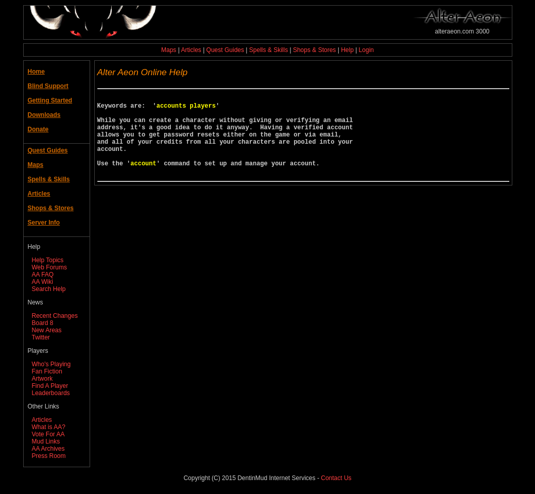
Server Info (44, 222)
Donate (38, 129)
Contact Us (336, 478)
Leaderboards (51, 393)
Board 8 (43, 323)
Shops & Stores (314, 50)
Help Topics (48, 260)
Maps (168, 50)
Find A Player (50, 385)
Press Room (49, 455)
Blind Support (48, 86)
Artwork (42, 378)
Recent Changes (55, 315)
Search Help (49, 289)
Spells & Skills (268, 50)
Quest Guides (225, 50)
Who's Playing (51, 364)
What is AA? (48, 427)
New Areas (47, 330)
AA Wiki (42, 281)
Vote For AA (48, 434)
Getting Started (50, 100)
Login (366, 50)
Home (36, 71)
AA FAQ (43, 274)
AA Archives (48, 448)
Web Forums (49, 267)
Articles (191, 50)
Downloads (44, 114)
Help (347, 50)
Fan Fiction (47, 371)
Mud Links (46, 441)
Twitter (41, 337)
